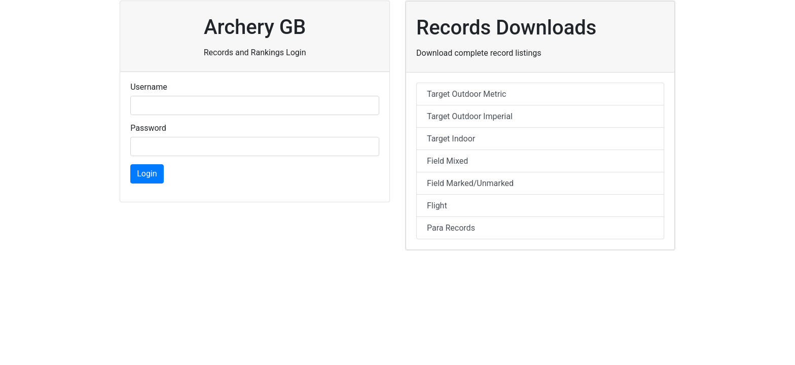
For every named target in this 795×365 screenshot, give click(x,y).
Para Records (451, 228)
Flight (437, 205)
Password (148, 128)
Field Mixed (447, 161)
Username (148, 87)
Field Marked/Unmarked (470, 183)
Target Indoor (451, 138)
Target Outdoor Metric (466, 94)
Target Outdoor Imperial (470, 116)
